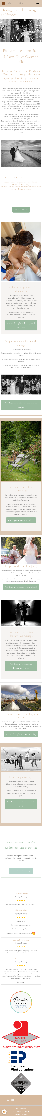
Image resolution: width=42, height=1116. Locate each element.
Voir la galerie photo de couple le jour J (21, 587)
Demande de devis (21, 209)
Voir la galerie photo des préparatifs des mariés (21, 325)
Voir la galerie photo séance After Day (21, 734)
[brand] (13, 3)
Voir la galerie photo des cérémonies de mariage (21, 405)
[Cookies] (4, 1111)
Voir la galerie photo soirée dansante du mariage (21, 666)
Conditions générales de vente (21, 1111)
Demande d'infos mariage (21, 871)
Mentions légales (21, 1108)
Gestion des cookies (21, 1114)
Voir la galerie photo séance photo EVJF (21, 804)
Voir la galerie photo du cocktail (21, 520)
